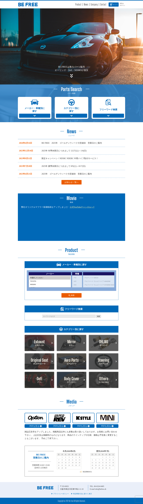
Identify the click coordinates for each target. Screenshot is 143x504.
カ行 (77, 281)
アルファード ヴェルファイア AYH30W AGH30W (99, 285)
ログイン (122, 5)
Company (94, 4)
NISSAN (49, 284)
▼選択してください (49, 278)
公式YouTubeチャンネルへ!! (82, 207)
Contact (103, 4)
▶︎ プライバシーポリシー (60, 494)
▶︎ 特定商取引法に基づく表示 (81, 494)
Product (78, 4)
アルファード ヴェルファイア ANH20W (99, 281)
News (86, 4)
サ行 (77, 285)
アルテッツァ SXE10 (99, 278)
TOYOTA (49, 281)
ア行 (77, 278)
